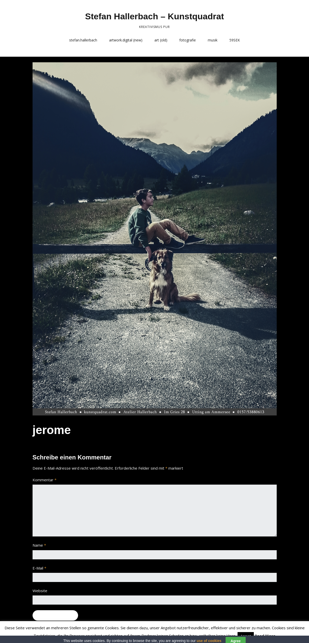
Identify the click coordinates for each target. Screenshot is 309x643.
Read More (265, 635)
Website (40, 590)
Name (39, 545)
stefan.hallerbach (83, 40)
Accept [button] (246, 636)
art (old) (160, 40)
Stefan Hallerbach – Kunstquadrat (154, 16)
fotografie (187, 40)
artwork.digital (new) (125, 40)
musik (212, 40)
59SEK (234, 40)
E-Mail (39, 568)
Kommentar (44, 479)
